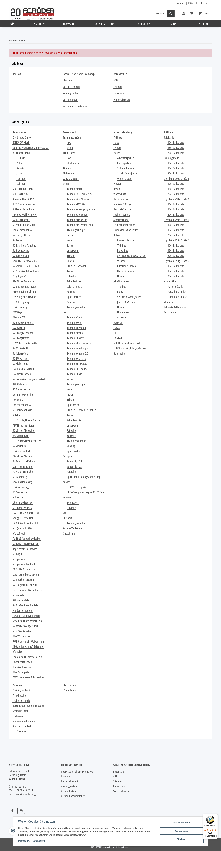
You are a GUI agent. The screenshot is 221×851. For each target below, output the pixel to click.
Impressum (24, 841)
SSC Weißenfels (21, 600)
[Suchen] (160, 13)
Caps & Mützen (71, 179)
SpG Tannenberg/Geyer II (26, 574)
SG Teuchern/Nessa (23, 580)
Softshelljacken (125, 168)
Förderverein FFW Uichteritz (27, 590)
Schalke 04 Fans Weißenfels (27, 621)
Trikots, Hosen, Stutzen (28, 420)
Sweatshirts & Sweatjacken (131, 256)
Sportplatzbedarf (22, 726)
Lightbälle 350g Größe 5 (176, 261)
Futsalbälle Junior (177, 292)
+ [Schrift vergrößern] (196, 3)
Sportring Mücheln (22, 467)
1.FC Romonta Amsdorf (24, 204)
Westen (117, 184)
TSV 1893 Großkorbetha (25, 343)
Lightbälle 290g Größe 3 (176, 179)
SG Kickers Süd (20, 364)
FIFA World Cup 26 (76, 487)
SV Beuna (17, 240)
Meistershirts (70, 173)
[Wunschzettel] (192, 13)
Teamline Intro (74, 189)
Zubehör (20, 184)
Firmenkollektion (126, 240)
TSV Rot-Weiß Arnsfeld (25, 214)
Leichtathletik (74, 286)
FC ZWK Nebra (20, 492)
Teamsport (72, 502)
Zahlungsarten (70, 93)
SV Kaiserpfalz (20, 353)
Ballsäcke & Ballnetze (175, 307)
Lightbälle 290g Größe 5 (176, 220)
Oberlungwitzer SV (22, 502)
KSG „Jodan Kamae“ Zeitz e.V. (28, 646)
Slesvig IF (17, 554)
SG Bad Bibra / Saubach (25, 245)
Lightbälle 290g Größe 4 (176, 199)
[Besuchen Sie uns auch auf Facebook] (12, 811)
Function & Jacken (126, 266)
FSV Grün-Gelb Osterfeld (26, 513)
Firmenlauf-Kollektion (24, 292)
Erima (70, 148)
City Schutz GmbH (22, 137)
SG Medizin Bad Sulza (24, 225)
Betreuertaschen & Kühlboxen (28, 706)
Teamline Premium (77, 369)
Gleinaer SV (19, 317)
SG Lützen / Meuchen (24, 430)
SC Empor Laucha (21, 389)
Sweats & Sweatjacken (129, 297)
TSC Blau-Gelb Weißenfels (26, 616)
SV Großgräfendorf (23, 333)
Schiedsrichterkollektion (26, 544)
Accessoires (123, 317)
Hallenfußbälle (175, 286)
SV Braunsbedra (21, 250)
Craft (65, 513)
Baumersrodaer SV (22, 230)
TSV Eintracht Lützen (24, 425)
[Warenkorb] (204, 13)
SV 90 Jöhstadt (20, 348)
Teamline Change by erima (81, 209)
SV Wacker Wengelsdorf (25, 626)
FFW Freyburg (20, 307)
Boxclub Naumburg (22, 482)
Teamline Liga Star (77, 220)
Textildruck (70, 685)
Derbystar (68, 456)
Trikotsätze (69, 153)
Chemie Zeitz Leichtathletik (27, 657)
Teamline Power (75, 338)
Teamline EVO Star (76, 204)
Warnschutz (119, 194)
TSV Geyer (18, 312)
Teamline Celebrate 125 (79, 194)
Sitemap (117, 87)
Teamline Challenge (77, 348)
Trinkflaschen (20, 695)
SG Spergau (19, 559)
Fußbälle (71, 276)
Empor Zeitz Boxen (22, 662)
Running (71, 292)
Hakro (116, 235)
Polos (19, 163)
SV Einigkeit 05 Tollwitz (25, 585)
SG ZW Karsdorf (21, 358)
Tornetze (21, 731)
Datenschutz (39, 841)
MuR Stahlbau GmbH (23, 189)
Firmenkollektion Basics (125, 230)
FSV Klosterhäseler (22, 374)
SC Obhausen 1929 (22, 508)
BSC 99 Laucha (20, 384)
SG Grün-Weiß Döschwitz (26, 271)
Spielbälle (169, 137)
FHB (115, 333)
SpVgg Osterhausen (23, 518)
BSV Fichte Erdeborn (23, 281)
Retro (70, 379)
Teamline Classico (76, 358)
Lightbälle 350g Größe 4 (176, 240)
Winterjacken (124, 179)
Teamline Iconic (75, 333)
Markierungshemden (24, 721)
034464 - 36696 (17, 779)
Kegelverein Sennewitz (25, 549)
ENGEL (116, 328)
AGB (115, 80)
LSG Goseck (19, 328)
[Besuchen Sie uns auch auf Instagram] (21, 811)
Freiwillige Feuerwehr (24, 297)
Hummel (67, 497)
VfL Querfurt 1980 (22, 528)
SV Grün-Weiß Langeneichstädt (29, 379)
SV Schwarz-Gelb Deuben (26, 266)
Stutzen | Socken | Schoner (81, 410)
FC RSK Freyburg (21, 302)
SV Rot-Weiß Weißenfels (25, 605)
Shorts (70, 261)
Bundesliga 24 (74, 461)
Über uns (67, 80)
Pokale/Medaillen (72, 528)
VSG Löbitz (18, 415)
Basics (70, 245)
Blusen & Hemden (126, 271)
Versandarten (70, 99)
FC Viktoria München (23, 472)
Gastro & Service (122, 209)
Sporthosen (73, 405)
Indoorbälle (170, 281)
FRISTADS (118, 338)
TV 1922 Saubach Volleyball (27, 538)
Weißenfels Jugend (23, 610)
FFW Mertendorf (21, 451)
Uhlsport (67, 518)
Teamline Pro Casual (77, 364)
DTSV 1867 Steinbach (24, 569)
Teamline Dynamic (76, 328)
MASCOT (117, 322)
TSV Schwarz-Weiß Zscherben (28, 677)
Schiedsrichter (74, 281)
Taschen (20, 179)
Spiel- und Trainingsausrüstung (83, 477)
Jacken (19, 173)
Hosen (70, 240)
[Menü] (216, 816)
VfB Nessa (18, 497)
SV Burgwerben (21, 256)
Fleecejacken (124, 163)
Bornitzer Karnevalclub (25, 261)
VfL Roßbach (19, 533)
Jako (69, 142)
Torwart (71, 271)
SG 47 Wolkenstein (22, 631)
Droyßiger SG (20, 276)
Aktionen (67, 168)
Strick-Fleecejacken (127, 173)
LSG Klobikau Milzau (23, 369)
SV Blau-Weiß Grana (23, 322)
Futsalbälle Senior (177, 297)
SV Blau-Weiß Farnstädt (25, 286)
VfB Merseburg (21, 436)
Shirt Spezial (73, 163)
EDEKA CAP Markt (21, 142)
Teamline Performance (79, 343)
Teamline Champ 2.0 (77, 353)
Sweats (20, 168)
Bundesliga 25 (74, 467)
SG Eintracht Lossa (22, 410)
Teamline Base (74, 374)
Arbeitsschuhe (120, 220)
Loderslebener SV (22, 405)
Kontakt (205, 3)
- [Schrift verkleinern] (185, 3)
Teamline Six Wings (77, 214)
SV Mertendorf (20, 446)
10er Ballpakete (176, 142)
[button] (184, 13)
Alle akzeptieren (181, 822)
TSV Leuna (18, 400)
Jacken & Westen (126, 302)
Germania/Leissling (23, 394)
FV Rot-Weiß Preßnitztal (25, 523)
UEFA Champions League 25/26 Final (86, 492)
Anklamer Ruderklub (23, 209)
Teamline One (74, 322)
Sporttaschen (74, 297)
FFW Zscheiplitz (21, 672)
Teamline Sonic (75, 317)
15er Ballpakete (176, 148)
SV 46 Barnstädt (21, 220)
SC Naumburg (20, 477)
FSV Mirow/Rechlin (22, 456)
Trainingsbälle (171, 158)
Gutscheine (69, 533)
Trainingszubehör (76, 307)
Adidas (66, 482)
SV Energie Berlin (21, 235)
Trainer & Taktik (21, 701)
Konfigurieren (181, 831)
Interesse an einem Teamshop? (79, 74)
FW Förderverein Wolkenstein (28, 641)
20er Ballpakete (176, 153)
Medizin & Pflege (122, 204)
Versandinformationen (75, 106)
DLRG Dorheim (20, 194)
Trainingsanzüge (72, 137)
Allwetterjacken (125, 158)
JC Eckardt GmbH (21, 153)
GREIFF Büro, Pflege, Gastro (127, 343)
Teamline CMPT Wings (79, 199)
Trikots (70, 256)
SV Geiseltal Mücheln (24, 461)
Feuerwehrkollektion (124, 225)
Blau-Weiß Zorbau (22, 667)
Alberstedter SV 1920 (24, 199)
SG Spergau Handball (24, 564)
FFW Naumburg (21, 487)
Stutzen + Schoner (76, 266)
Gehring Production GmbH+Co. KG (30, 148)
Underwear (73, 250)
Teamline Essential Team (80, 225)
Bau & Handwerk (122, 199)
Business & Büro (121, 214)
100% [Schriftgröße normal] (191, 3)
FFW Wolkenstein (22, 636)
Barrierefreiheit (71, 87)
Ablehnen (181, 839)
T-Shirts (20, 158)
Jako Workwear (121, 281)
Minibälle (169, 302)
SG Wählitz (18, 595)
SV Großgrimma (21, 338)
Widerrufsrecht (121, 99)
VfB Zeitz (17, 652)
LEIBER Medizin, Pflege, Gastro (129, 348)
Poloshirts (122, 250)
